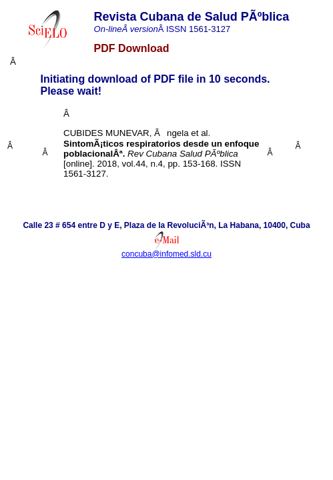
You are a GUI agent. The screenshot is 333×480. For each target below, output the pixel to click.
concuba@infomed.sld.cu (166, 254)
